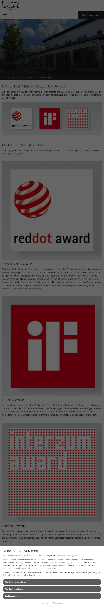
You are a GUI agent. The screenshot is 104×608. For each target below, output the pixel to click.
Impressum (45, 603)
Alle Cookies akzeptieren (15, 582)
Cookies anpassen (13, 596)
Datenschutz (58, 603)
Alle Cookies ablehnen (14, 589)
